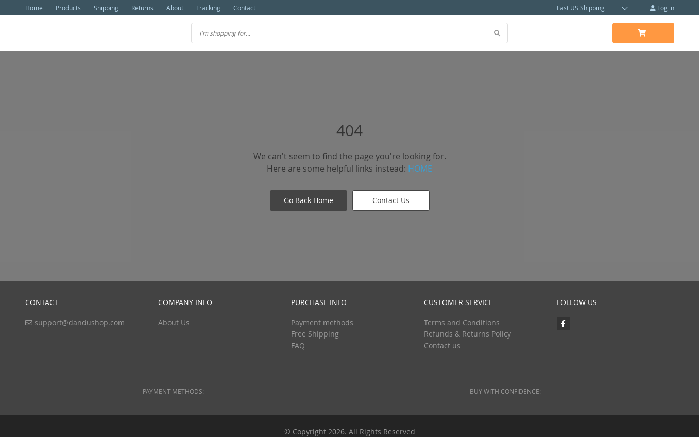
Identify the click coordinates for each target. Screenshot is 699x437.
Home (34, 8)
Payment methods (322, 322)
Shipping (106, 8)
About (174, 8)
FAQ (298, 345)
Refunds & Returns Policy (467, 334)
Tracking (208, 8)
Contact (244, 8)
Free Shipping (315, 334)
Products (68, 8)
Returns (142, 8)
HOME (420, 168)
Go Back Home (308, 200)
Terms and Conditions (462, 322)
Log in (662, 8)
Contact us (442, 345)
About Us (174, 322)
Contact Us (391, 200)
